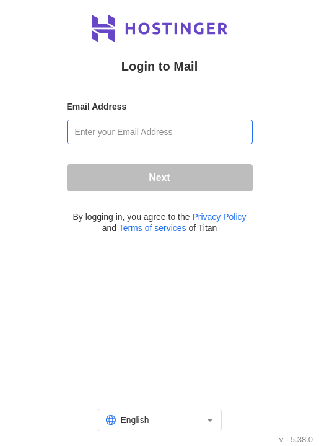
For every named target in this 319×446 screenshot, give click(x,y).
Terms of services (152, 228)
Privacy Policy (219, 217)
